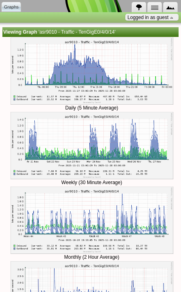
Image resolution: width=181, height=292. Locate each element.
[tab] (11, 7)
